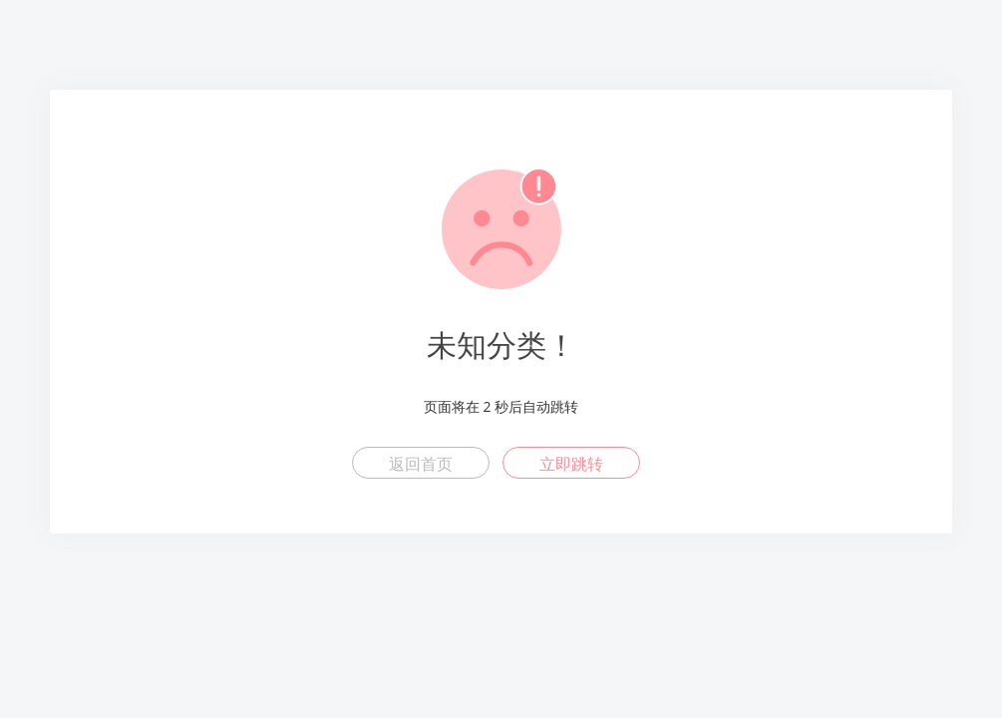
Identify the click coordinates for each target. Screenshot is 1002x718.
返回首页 (421, 464)
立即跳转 (571, 464)
